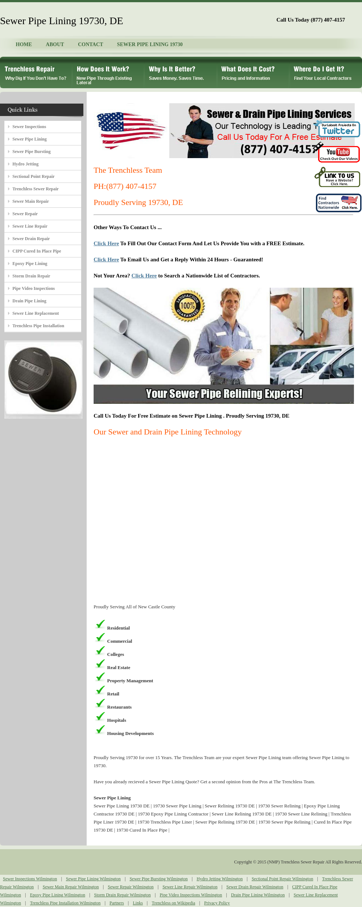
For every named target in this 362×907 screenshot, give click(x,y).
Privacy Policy (217, 903)
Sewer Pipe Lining (29, 139)
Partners (117, 903)
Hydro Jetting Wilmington (220, 878)
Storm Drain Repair (31, 276)
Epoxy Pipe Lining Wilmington (57, 894)
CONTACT (90, 44)
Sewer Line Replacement (35, 313)
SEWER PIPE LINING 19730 (149, 44)
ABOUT (55, 44)
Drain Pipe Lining (29, 300)
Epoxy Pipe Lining (29, 263)
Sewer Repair (25, 213)
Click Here (106, 243)
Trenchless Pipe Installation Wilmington (65, 903)
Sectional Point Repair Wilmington (282, 878)
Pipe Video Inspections (33, 288)
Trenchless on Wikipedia (173, 903)
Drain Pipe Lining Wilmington (258, 894)
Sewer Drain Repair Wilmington (254, 886)
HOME (24, 44)
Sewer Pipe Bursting (31, 151)
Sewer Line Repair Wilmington (189, 886)
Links (138, 903)
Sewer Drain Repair (31, 238)
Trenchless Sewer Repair (35, 188)
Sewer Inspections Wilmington (30, 878)
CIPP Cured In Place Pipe (36, 251)
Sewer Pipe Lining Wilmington (93, 878)
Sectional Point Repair (33, 176)
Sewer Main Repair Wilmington (71, 886)
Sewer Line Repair (30, 226)
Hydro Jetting (25, 164)
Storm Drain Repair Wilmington (122, 894)
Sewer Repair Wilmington (131, 886)
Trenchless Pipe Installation (38, 325)
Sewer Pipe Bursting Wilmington (158, 878)
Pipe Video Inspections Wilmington (191, 894)
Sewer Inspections (29, 126)
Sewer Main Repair (30, 201)
